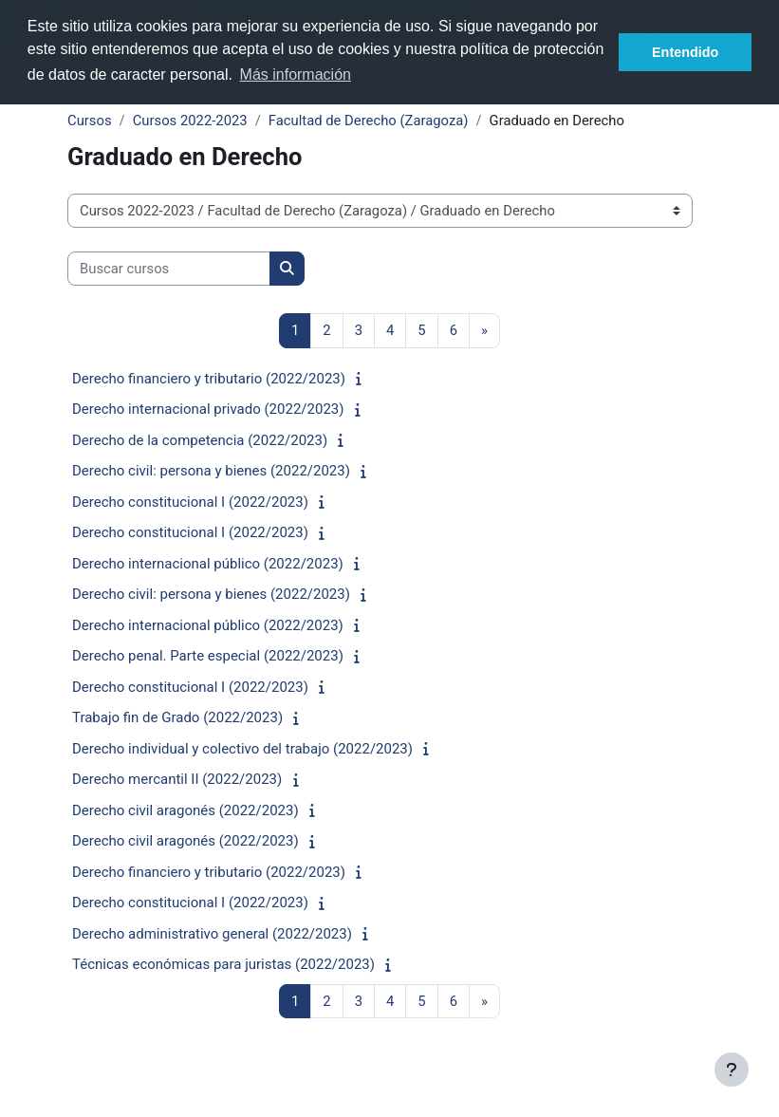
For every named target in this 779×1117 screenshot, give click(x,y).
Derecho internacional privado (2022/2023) (207, 409)
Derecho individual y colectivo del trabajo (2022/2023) (242, 748)
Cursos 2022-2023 (190, 120)
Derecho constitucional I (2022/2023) (190, 502)
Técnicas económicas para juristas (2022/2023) (223, 964)
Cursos (89, 120)
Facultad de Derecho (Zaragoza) (369, 120)
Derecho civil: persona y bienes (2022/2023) (211, 470)
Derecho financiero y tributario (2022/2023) (208, 378)
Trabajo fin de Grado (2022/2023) (177, 717)
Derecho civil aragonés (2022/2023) (185, 810)
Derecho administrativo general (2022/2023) (212, 933)
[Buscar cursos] (168, 268)
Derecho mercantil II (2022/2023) (177, 779)
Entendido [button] (685, 52)
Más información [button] (295, 74)
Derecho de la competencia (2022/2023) (199, 440)
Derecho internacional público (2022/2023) (207, 563)
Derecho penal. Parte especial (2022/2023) (207, 655)
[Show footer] (731, 1069)
